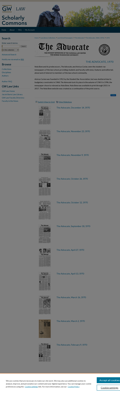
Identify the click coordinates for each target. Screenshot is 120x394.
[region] (60, 383)
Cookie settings (31, 386)
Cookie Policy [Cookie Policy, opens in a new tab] (73, 386)
